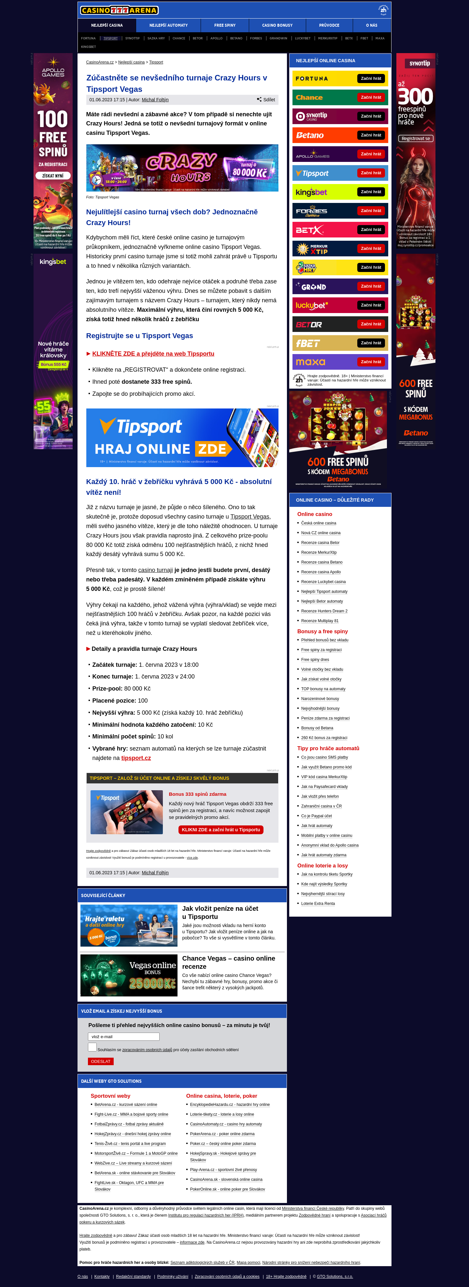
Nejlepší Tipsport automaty (324, 591)
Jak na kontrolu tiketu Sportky (326, 874)
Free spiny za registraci (321, 650)
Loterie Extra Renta (318, 903)
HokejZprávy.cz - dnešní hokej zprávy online (133, 1134)
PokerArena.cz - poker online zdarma (222, 1134)
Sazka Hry (156, 38)
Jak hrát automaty (316, 825)
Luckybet (302, 38)
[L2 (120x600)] (53, 447)
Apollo (216, 38)
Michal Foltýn (155, 99)
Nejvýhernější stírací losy (323, 894)
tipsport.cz (136, 758)
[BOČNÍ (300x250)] (338, 487)
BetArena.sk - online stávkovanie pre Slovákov (135, 1173)
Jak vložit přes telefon (320, 796)
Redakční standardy (133, 1276)
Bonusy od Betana (317, 728)
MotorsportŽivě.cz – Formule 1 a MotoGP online (136, 1153)
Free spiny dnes (315, 659)
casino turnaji (155, 570)
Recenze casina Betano (322, 562)
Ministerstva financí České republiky (313, 1208)
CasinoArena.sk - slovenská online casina (226, 1179)
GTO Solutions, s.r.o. (335, 1276)
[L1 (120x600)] (53, 247)
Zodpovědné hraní (314, 1215)
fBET (364, 38)
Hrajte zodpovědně (98, 850)
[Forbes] (362, 211)
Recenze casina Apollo (321, 572)
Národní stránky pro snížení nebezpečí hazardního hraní (311, 1262)
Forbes (256, 38)
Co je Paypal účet (316, 816)
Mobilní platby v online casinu (326, 835)
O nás (83, 1276)
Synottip (132, 38)
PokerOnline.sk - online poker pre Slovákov (227, 1189)
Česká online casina (318, 523)
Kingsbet (88, 47)
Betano (236, 38)
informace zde (192, 1242)
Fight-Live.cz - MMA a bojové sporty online (131, 1114)
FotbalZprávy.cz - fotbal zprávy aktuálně (129, 1124)
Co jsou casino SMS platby (324, 757)
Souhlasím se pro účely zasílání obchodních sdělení (168, 1050)
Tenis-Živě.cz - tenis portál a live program (130, 1143)
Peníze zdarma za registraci (325, 718)
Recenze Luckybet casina (323, 581)
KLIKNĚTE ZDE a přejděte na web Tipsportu (153, 353)
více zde (192, 857)
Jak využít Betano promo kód (326, 767)
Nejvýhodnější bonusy (320, 708)
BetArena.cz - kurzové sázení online (126, 1104)
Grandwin (278, 38)
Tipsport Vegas (249, 516)
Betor (198, 38)
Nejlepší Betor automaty (322, 601)
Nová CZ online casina (321, 533)
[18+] (383, 10)
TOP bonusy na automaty (323, 689)
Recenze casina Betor (320, 542)
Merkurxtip (327, 38)
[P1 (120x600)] (415, 247)
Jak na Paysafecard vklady (324, 786)
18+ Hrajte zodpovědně (286, 1276)
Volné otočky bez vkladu (322, 669)
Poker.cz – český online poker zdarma (223, 1143)
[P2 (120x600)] (415, 447)
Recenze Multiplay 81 (320, 621)
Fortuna (88, 38)
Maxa (380, 38)
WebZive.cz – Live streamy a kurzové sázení (133, 1163)
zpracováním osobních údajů (147, 1050)
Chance (179, 38)
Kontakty (102, 1276)
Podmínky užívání (172, 1276)
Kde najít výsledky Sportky (324, 884)
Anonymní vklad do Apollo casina (330, 845)
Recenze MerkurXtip (319, 552)
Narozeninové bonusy (320, 698)
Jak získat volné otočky (321, 679)
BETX (349, 38)
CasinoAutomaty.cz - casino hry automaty (226, 1124)
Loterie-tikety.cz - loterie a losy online (222, 1114)
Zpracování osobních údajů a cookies (227, 1276)
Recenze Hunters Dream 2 (324, 611)
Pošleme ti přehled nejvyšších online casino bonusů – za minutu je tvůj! (179, 1025)
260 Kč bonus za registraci (324, 738)
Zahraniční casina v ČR (321, 806)
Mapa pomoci (248, 1262)
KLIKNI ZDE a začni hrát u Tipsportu (221, 829)
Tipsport (111, 38)
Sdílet (266, 99)
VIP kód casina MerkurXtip (324, 777)
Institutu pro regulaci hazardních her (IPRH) (206, 1215)
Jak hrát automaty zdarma (324, 855)
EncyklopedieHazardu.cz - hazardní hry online (230, 1104)
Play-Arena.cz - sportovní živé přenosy (223, 1169)
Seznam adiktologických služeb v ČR (202, 1262)
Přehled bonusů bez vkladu (324, 640)
